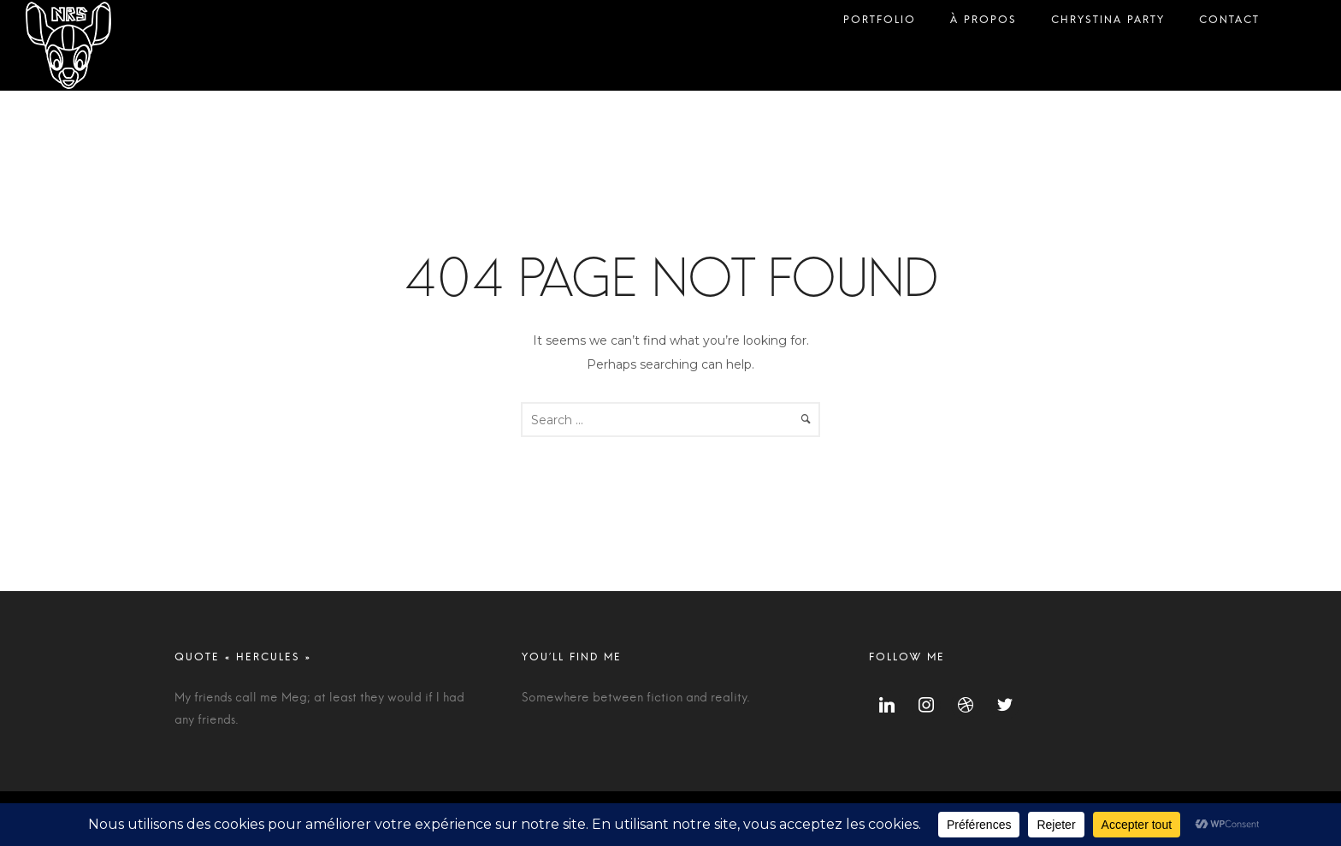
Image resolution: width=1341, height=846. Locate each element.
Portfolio (879, 23)
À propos (983, 23)
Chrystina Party (1108, 23)
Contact (1229, 23)
